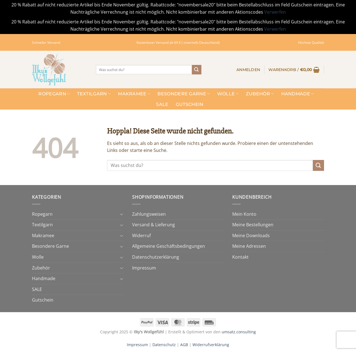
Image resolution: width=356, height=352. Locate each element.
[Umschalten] (121, 214)
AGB (184, 344)
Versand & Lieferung (153, 225)
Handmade (297, 94)
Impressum (144, 268)
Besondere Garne (183, 94)
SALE (162, 104)
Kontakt (240, 257)
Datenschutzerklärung (155, 257)
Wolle (228, 94)
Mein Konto (244, 214)
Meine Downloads (251, 235)
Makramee (134, 94)
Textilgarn (94, 94)
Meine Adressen (249, 246)
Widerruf (141, 235)
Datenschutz (164, 344)
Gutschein (190, 104)
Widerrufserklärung (210, 344)
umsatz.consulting (239, 331)
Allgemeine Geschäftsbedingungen (168, 246)
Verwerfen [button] (275, 12)
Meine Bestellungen (252, 225)
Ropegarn (54, 94)
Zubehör (260, 94)
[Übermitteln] (196, 69)
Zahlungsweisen (149, 214)
